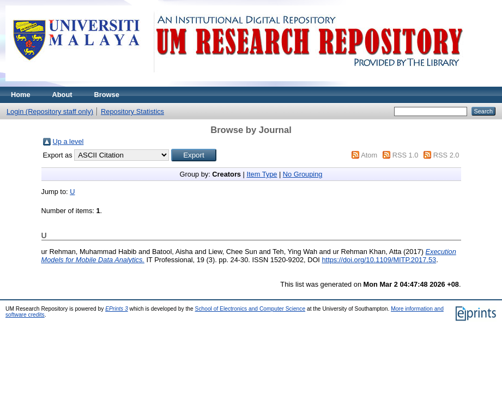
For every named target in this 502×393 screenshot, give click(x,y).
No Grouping (303, 174)
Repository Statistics (132, 111)
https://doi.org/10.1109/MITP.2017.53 (379, 260)
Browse (106, 94)
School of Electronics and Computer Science (250, 309)
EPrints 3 (116, 309)
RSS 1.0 (405, 155)
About (62, 94)
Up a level (68, 141)
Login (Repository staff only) (50, 111)
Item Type (261, 174)
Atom (369, 155)
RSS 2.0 (446, 155)
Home (21, 94)
